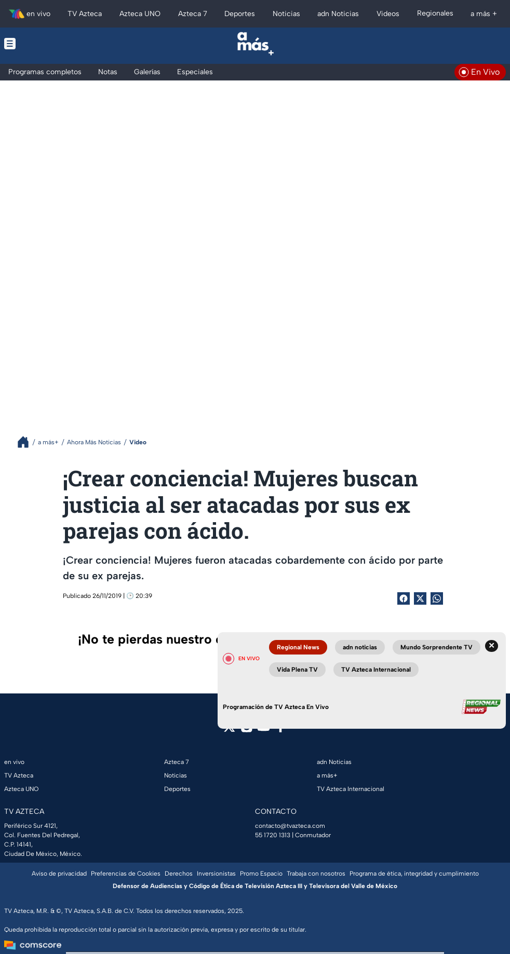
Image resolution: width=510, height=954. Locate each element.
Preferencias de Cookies (125, 873)
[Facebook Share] (403, 598)
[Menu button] (56, 44)
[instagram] (246, 730)
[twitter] (229, 730)
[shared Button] (437, 598)
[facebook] (280, 730)
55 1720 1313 (272, 835)
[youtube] (263, 730)
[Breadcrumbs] (27, 441)
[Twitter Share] (420, 598)
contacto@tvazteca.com (290, 825)
